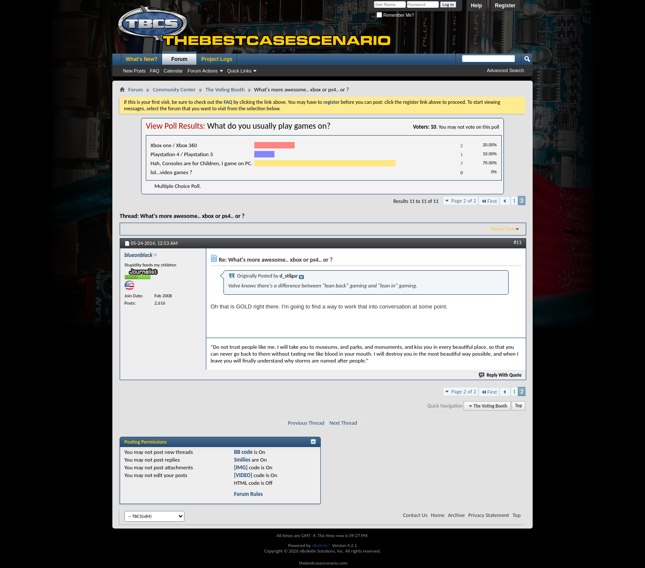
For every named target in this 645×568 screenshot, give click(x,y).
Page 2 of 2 (463, 200)
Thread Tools (503, 229)
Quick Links (239, 70)
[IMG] (241, 467)
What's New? (141, 59)
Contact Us (415, 515)
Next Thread (343, 423)
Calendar (173, 70)
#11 (517, 242)
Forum (179, 59)
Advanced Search (505, 70)
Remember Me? (395, 15)
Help (476, 6)
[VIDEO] (243, 475)
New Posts (134, 70)
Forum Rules (248, 494)
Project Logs (216, 59)
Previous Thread (306, 423)
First (489, 201)
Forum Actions (202, 70)
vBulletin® (321, 545)
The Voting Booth (224, 89)
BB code (243, 452)
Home (438, 515)
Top (518, 406)
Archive (456, 515)
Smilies (242, 459)
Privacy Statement (488, 515)
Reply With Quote (500, 375)
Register (505, 6)
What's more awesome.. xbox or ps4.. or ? (192, 216)
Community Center (174, 89)
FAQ (155, 70)
